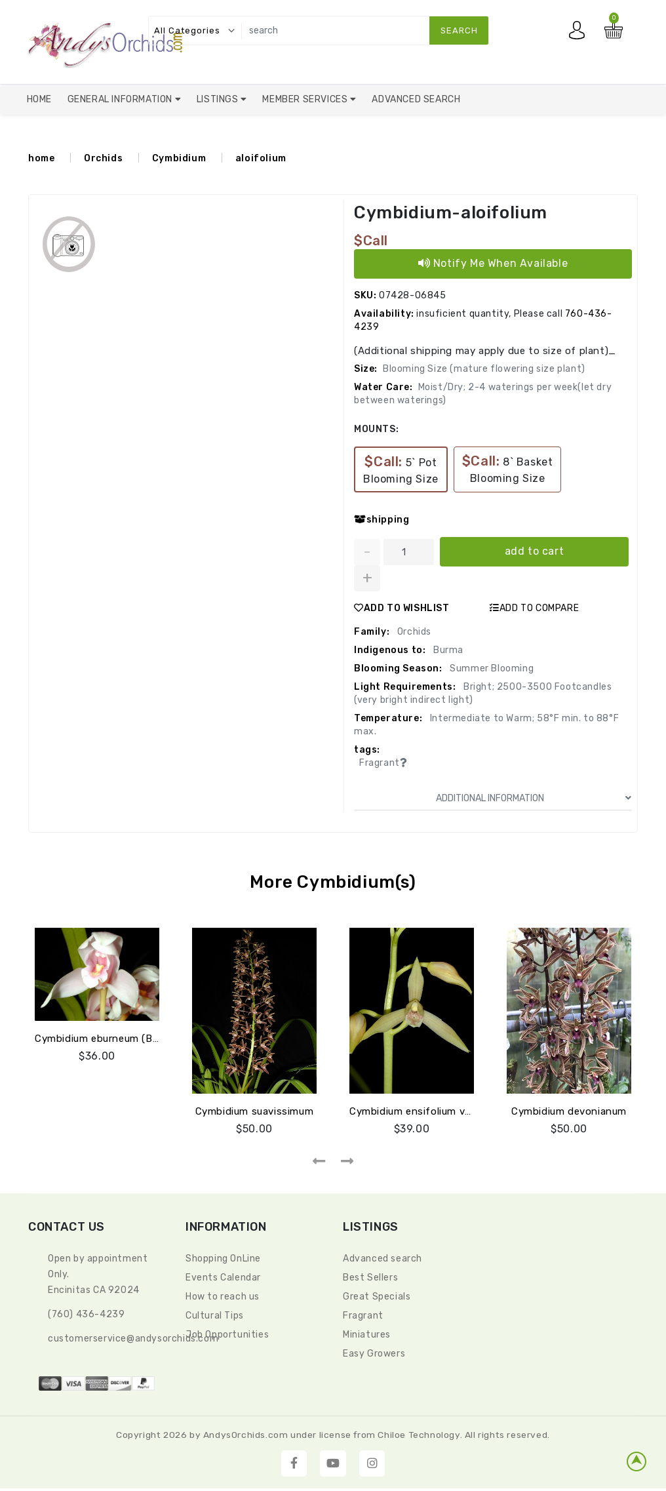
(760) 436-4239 (86, 1314)
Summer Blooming (491, 668)
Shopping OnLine (223, 1258)
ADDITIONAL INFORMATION (533, 798)
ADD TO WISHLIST (402, 608)
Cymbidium (179, 158)
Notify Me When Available (493, 263)
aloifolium (260, 158)
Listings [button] (219, 99)
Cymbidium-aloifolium (450, 213)
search (459, 30)
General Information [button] (121, 99)
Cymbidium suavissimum (254, 1111)
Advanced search (382, 1258)
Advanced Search (416, 99)
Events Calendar (223, 1277)
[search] (362, 30)
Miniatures (367, 1334)
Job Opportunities (227, 1334)
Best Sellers (370, 1277)
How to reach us (223, 1296)
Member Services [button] (306, 99)
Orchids (103, 158)
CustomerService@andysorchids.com (133, 1338)
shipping (381, 519)
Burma (447, 650)
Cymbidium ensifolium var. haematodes (444, 1111)
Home (39, 99)
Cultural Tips (215, 1315)
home (41, 158)
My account (580, 33)
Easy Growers (374, 1353)
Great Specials (376, 1296)
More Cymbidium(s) (333, 882)
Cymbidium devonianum (569, 1111)
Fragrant (363, 1315)
